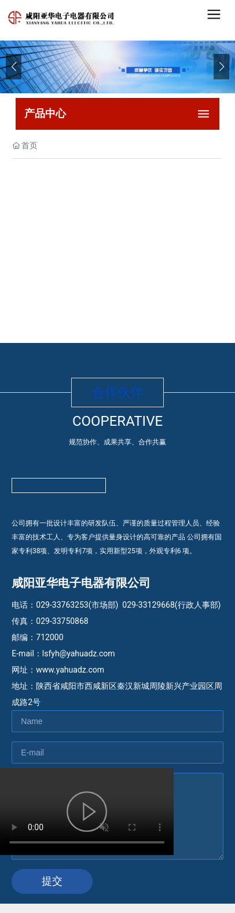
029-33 (134, 604)
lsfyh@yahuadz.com (78, 653)
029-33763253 (62, 604)
